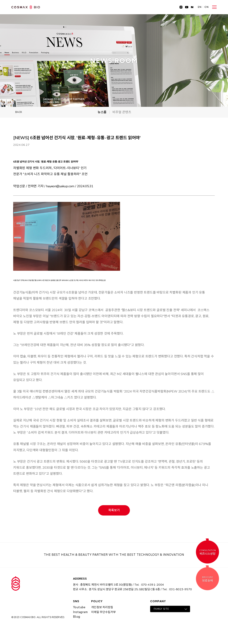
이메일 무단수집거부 (103, 612)
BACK (18, 112)
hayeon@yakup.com (60, 186)
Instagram (80, 612)
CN (206, 7)
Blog (76, 617)
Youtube (79, 607)
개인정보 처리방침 (102, 607)
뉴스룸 (102, 112)
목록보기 (114, 510)
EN (200, 7)
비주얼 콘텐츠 (121, 112)
